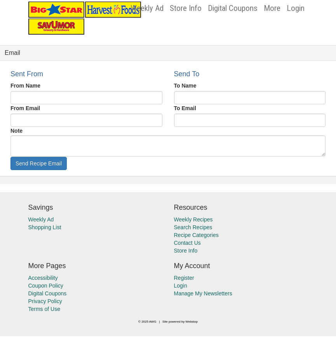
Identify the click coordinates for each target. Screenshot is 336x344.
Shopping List (44, 227)
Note (16, 131)
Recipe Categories (196, 235)
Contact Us (187, 243)
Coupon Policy (45, 286)
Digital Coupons (233, 8)
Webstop (192, 321)
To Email (185, 108)
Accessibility (43, 278)
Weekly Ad (147, 8)
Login (296, 8)
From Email (25, 108)
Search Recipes (193, 227)
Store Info (186, 8)
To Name (185, 85)
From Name (25, 85)
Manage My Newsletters (203, 293)
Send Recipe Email (39, 163)
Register (184, 278)
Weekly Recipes (193, 219)
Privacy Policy (45, 301)
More (272, 8)
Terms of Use (44, 309)
